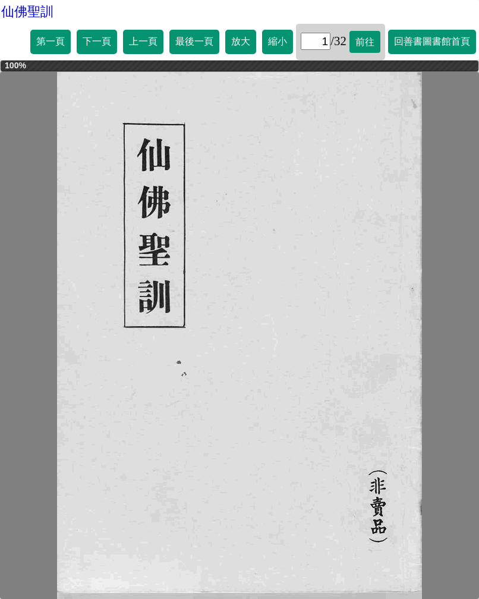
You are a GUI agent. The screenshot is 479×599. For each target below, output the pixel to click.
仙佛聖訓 (27, 11)
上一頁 (143, 41)
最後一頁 (194, 41)
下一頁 (97, 41)
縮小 (277, 41)
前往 (364, 42)
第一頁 (50, 41)
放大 (240, 41)
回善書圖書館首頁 (432, 41)
